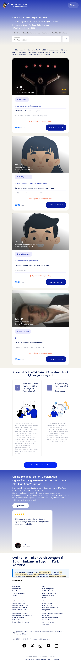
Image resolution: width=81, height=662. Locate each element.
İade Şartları (46, 610)
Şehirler (44, 597)
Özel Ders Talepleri (18, 593)
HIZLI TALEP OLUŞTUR (56, 127)
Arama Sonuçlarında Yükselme (52, 613)
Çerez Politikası (53, 659)
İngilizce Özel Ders (48, 595)
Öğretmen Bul (20, 506)
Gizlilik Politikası (41, 659)
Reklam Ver (45, 624)
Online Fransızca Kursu (19, 610)
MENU (73, 5)
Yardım (14, 595)
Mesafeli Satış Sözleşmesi (50, 607)
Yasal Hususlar (29, 659)
